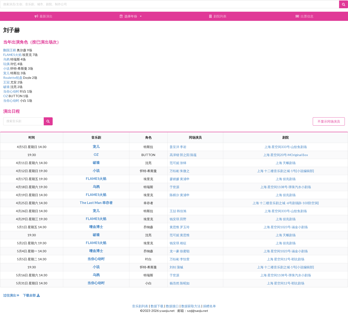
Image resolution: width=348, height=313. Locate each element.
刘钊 (173, 267)
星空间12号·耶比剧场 (289, 259)
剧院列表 (217, 16)
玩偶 (6, 64)
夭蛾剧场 (289, 163)
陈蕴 (193, 155)
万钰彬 (174, 171)
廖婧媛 (174, 179)
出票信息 (304, 16)
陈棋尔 (174, 195)
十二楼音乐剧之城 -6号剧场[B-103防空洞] (289, 203)
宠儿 (6, 73)
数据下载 (157, 306)
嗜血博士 (96, 227)
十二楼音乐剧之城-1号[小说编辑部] (289, 171)
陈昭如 (185, 283)
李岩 (183, 147)
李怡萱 (185, 259)
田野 (183, 219)
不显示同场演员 (329, 121)
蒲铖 (180, 267)
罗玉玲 (185, 227)
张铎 (183, 163)
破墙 (6, 87)
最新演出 (43, 16)
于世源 (174, 187)
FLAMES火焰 (12, 55)
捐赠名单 (209, 306)
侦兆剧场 (289, 179)
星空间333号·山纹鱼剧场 (289, 147)
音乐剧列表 (140, 306)
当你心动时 (11, 91)
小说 (6, 68)
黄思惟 (174, 227)
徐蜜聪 (185, 251)
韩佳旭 (181, 211)
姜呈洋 (174, 147)
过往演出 (13, 295)
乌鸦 (6, 59)
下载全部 (31, 295)
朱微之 (185, 171)
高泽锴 (174, 155)
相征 (183, 243)
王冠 (6, 82)
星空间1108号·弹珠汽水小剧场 (289, 187)
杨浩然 (174, 283)
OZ (6, 96)
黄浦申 (185, 179)
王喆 (173, 211)
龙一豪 (174, 251)
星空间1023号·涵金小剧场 (289, 227)
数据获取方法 (191, 306)
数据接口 (172, 306)
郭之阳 (185, 155)
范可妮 (174, 163)
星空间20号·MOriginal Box (289, 155)
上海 (268, 147)
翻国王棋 (10, 50)
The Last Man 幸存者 (96, 202)
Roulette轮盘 (13, 78)
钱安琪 (174, 219)
